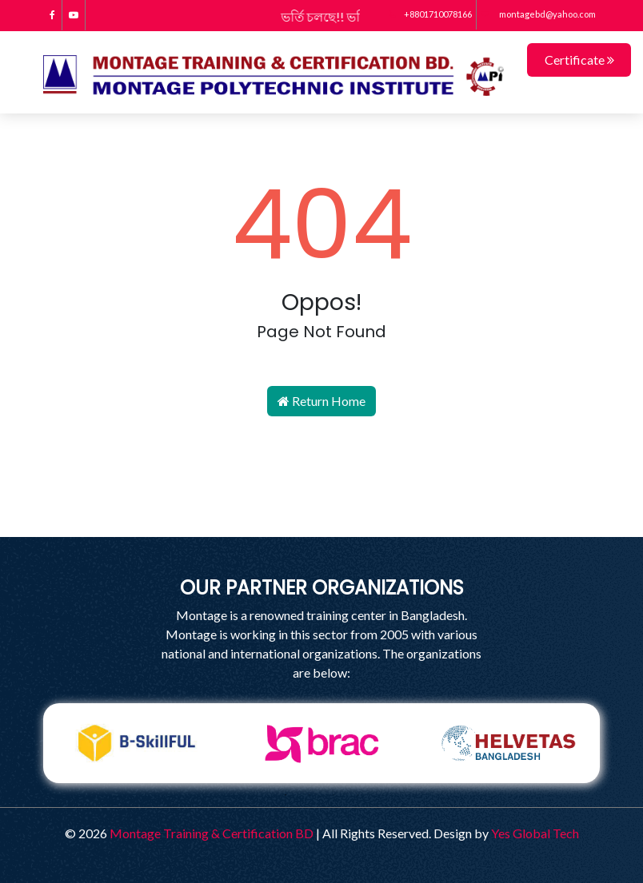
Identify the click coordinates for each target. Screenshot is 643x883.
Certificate (579, 59)
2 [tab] (310, 795)
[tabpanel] (136, 743)
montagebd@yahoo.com (538, 14)
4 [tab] (357, 795)
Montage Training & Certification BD (212, 833)
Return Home (321, 400)
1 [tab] (286, 795)
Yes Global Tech (535, 833)
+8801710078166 (430, 14)
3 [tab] (333, 795)
